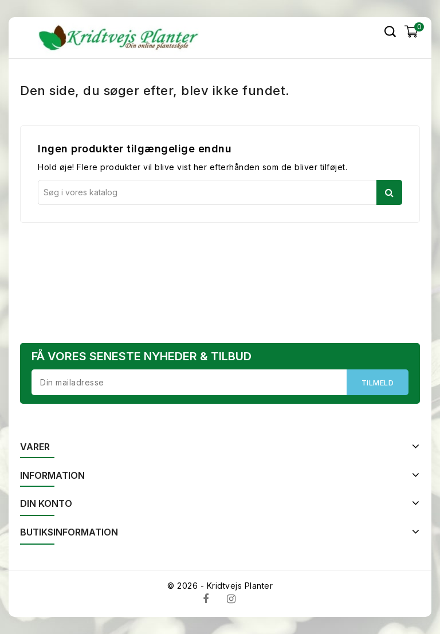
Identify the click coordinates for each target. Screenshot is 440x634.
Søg (389, 192)
